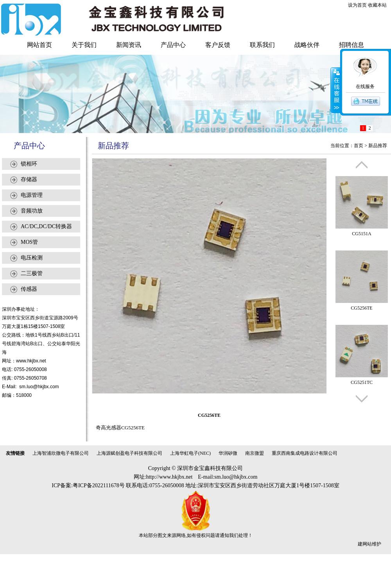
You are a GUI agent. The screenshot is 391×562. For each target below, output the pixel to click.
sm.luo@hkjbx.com (39, 386)
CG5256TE (361, 308)
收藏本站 (377, 5)
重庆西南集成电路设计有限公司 (304, 453)
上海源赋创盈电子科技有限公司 (129, 453)
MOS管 (29, 242)
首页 (358, 145)
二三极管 (32, 273)
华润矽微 (228, 453)
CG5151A (361, 233)
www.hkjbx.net (31, 361)
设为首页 (357, 5)
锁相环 (29, 164)
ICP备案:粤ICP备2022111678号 (88, 485)
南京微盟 (254, 453)
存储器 (29, 179)
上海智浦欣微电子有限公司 (60, 453)
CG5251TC (362, 382)
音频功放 (32, 211)
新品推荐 (377, 145)
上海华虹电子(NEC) (190, 453)
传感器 (29, 289)
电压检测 (32, 258)
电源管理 (32, 195)
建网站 (365, 544)
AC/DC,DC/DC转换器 (46, 226)
